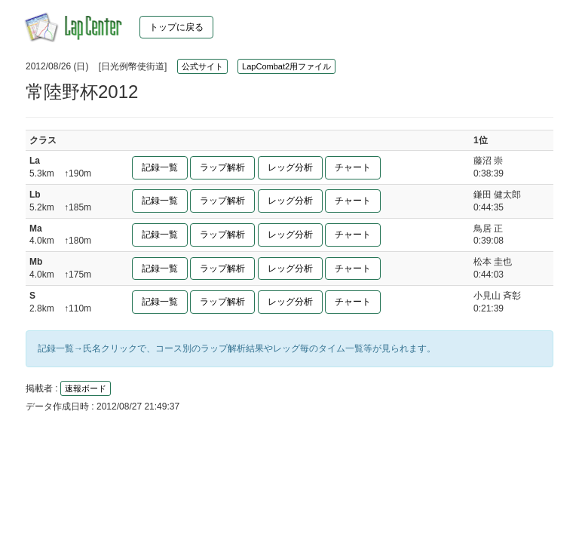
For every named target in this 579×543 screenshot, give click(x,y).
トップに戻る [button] (176, 27)
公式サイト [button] (202, 66)
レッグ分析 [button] (290, 167)
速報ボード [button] (85, 388)
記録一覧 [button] (160, 167)
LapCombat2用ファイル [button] (286, 66)
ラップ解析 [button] (222, 167)
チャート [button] (353, 167)
